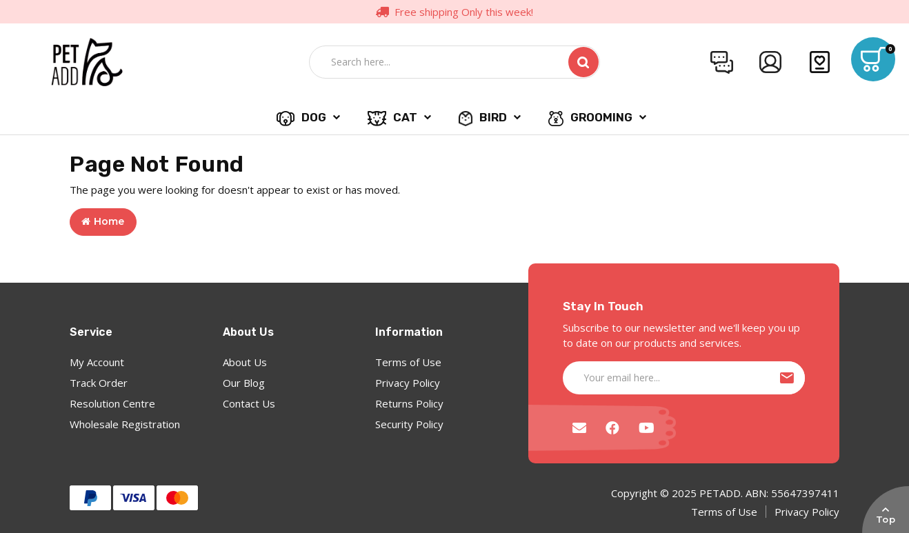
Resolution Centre (112, 403)
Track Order (99, 383)
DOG (301, 117)
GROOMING (590, 117)
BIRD (482, 117)
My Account (97, 362)
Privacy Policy (407, 383)
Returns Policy (409, 403)
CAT (393, 117)
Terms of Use (408, 362)
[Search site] (583, 62)
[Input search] (434, 62)
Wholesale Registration (125, 424)
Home (103, 221)
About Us (245, 362)
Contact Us (249, 403)
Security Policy (409, 424)
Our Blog (244, 383)
